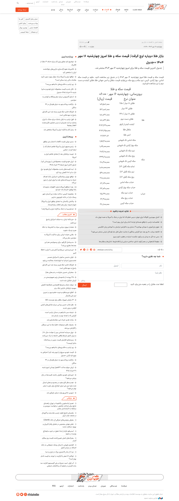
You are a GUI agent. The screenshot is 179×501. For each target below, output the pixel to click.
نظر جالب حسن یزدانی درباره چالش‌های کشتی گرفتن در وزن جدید (58, 306)
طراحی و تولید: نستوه (153, 498)
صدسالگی (77, 1)
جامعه (126, 9)
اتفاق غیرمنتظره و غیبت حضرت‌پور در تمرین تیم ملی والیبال (59, 294)
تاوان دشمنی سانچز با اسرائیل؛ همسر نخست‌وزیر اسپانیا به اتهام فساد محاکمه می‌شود (59, 259)
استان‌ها (70, 9)
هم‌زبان (68, 1)
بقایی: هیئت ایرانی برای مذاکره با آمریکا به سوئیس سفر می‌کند (60, 236)
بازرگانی (69, 398)
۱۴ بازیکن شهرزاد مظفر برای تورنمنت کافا (59, 299)
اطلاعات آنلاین (157, 6)
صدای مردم (61, 3)
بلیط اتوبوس (24, 32)
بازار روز (144, 42)
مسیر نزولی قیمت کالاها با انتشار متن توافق (58, 141)
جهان (79, 9)
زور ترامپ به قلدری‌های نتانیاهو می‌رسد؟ (59, 84)
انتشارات (45, 1)
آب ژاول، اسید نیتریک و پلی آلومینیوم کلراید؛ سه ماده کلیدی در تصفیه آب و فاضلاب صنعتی (58, 464)
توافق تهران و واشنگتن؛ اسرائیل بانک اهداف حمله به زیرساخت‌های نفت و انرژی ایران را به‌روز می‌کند (59, 179)
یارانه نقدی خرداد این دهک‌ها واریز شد (60, 319)
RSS (54, 486)
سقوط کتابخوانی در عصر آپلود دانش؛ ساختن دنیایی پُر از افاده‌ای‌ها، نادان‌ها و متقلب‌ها (129, 241)
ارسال (84, 285)
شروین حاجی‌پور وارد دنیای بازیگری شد (60, 392)
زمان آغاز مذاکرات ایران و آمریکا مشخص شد (59, 129)
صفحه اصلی (158, 42)
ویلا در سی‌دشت (33, 23)
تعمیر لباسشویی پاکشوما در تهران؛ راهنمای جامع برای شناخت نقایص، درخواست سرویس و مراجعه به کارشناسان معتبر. (59, 406)
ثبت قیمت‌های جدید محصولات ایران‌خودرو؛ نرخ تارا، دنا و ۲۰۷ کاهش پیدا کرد (58, 171)
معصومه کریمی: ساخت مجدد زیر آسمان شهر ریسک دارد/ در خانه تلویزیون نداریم (59, 195)
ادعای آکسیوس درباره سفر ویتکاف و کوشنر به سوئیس (59, 98)
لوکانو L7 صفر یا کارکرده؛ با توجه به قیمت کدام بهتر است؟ (58, 457)
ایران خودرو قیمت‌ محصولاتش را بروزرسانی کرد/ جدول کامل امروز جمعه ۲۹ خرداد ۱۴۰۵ (58, 163)
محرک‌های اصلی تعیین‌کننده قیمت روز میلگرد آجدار (59, 439)
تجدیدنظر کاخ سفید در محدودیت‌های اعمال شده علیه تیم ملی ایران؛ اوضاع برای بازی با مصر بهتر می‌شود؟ (59, 385)
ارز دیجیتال (34, 32)
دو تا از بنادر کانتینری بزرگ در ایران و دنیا (59, 451)
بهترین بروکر (23, 27)
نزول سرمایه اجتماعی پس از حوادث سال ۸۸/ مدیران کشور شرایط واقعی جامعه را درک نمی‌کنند (59, 334)
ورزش (87, 9)
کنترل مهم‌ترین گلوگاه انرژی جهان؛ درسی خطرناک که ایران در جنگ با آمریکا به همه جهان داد (127, 217)
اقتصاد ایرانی (34, 27)
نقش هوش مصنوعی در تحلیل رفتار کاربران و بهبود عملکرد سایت (59, 425)
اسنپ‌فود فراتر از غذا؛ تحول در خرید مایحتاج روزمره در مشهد (59, 432)
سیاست (95, 9)
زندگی (61, 9)
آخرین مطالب (67, 214)
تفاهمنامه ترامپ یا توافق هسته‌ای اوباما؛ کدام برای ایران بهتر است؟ (136, 222)
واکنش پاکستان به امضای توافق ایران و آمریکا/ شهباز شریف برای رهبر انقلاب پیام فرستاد (58, 203)
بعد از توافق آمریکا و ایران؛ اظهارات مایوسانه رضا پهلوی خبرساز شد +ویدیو (59, 188)
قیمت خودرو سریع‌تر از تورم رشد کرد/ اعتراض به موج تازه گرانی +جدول (58, 354)
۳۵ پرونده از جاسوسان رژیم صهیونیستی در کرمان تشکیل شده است (60, 279)
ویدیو (53, 9)
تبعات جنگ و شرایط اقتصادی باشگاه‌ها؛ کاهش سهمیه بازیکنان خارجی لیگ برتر (58, 286)
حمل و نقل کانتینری (31, 19)
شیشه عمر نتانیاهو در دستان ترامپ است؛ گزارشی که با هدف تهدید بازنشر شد (60, 314)
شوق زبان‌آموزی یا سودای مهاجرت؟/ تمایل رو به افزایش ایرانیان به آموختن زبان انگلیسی (128, 226)
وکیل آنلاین (22, 23)
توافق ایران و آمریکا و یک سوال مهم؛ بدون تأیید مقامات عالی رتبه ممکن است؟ (58, 78)
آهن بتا (21, 19)
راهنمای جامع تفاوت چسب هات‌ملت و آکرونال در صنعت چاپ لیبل (59, 414)
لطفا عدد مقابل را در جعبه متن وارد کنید (147, 284)
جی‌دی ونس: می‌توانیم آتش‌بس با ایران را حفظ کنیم (58, 251)
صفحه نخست (137, 9)
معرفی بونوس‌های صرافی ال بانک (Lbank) (58, 419)
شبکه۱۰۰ (86, 1)
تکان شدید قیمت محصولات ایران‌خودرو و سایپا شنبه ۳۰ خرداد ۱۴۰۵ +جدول (58, 91)
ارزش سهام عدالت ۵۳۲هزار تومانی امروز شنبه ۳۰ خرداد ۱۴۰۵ (59, 369)
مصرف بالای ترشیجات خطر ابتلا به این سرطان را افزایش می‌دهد (58, 326)
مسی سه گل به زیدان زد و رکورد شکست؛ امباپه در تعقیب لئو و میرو (136, 236)
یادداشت (54, 1)
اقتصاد (106, 9)
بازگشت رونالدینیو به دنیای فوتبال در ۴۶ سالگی (60, 106)
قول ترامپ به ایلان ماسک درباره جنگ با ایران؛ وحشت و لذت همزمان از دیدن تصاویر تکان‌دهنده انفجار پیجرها (59, 122)
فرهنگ (117, 9)
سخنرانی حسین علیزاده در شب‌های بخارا (59, 272)
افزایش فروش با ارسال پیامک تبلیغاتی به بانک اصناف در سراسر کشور (58, 446)
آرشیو (37, 1)
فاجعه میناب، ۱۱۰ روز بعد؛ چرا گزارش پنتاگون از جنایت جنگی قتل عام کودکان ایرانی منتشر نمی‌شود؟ (125, 231)
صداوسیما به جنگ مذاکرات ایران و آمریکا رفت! (57, 208)
